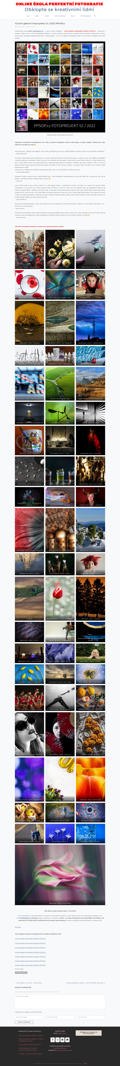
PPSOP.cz (32, 27)
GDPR (85, 1063)
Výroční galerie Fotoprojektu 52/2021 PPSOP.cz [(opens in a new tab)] (30, 939)
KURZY (37, 16)
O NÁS (47, 16)
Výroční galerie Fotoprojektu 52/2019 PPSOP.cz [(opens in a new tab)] (30, 948)
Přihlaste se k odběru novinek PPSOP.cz (28, 1012)
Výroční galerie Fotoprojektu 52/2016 (27, 961)
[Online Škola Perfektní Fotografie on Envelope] (67, 1039)
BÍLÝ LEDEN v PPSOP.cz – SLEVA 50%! (29, 983)
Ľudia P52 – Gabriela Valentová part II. (31, 1054)
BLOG (73, 16)
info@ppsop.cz (62, 1033)
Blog (22, 969)
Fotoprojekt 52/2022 (21, 972)
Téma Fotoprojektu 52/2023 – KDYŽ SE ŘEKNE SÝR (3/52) (84, 983)
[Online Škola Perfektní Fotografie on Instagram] (57, 1039)
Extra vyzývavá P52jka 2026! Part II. (30, 1045)
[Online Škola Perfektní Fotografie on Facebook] (52, 1039)
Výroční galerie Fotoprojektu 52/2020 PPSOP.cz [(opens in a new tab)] (30, 943)
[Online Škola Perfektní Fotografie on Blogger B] (62, 1039)
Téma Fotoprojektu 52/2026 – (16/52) (31, 1035)
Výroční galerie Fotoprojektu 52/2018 (27, 952)
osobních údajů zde (60, 1048)
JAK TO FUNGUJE (60, 16)
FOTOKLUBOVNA (85, 16)
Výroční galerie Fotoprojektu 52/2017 (27, 957)
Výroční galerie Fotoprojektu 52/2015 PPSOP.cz (30, 965)
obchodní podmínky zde (64, 1050)
